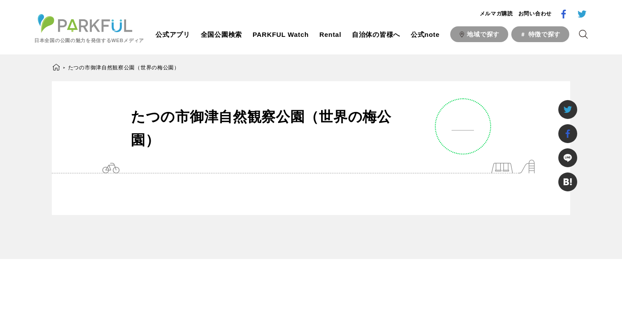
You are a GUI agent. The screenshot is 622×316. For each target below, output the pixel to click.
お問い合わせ (535, 14)
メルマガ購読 (496, 14)
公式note (425, 34)
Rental (330, 34)
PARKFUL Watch (281, 34)
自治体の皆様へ (376, 34)
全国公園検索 (221, 34)
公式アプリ (173, 34)
